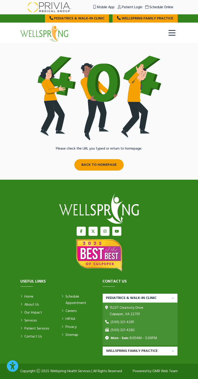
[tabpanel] (140, 319)
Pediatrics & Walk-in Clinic (77, 18)
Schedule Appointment (73, 300)
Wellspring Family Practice (145, 18)
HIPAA (68, 319)
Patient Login (130, 7)
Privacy (69, 327)
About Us (29, 305)
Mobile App (104, 7)
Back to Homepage (99, 165)
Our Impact (31, 313)
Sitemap (69, 335)
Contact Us (31, 337)
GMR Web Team (165, 371)
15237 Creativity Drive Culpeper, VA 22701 (126, 311)
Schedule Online (159, 7)
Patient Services (34, 329)
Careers (69, 311)
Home (27, 297)
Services (28, 321)
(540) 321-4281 (122, 322)
